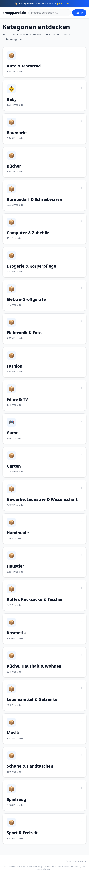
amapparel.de (14, 12)
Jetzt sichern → (65, 3)
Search (79, 12)
